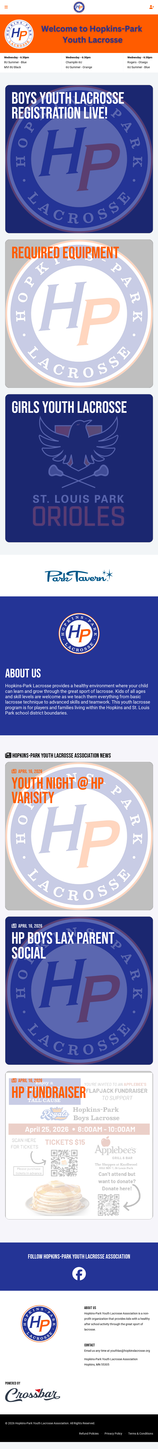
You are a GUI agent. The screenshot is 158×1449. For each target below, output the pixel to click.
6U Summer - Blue (138, 67)
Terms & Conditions (140, 1440)
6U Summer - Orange (79, 67)
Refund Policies (89, 1440)
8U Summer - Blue (15, 62)
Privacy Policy (113, 1440)
